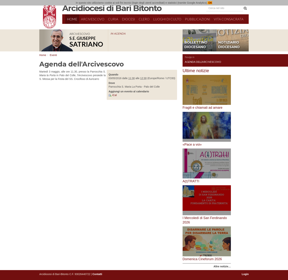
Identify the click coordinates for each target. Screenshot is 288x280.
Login (245, 274)
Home (72, 19)
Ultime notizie (196, 70)
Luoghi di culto (167, 19)
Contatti (97, 274)
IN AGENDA (117, 33)
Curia (113, 19)
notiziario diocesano (229, 44)
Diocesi (128, 19)
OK (210, 2)
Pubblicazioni (197, 19)
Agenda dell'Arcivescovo (203, 61)
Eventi (53, 55)
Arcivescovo (92, 19)
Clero (144, 19)
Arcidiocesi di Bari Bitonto (111, 8)
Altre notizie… (222, 266)
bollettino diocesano (195, 44)
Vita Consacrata (229, 19)
